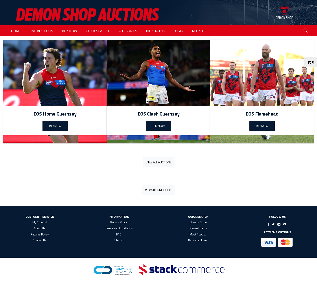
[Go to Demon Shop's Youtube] (284, 224)
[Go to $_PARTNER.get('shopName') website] (284, 13)
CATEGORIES (127, 30)
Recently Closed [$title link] (198, 240)
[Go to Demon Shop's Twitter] (273, 224)
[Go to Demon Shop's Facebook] (268, 224)
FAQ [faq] (119, 234)
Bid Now (159, 125)
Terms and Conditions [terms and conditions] (119, 228)
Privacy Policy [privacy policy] (118, 222)
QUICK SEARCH (97, 30)
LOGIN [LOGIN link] (178, 30)
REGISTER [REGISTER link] (200, 30)
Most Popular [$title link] (198, 234)
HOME (16, 30)
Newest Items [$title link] (198, 228)
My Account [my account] (39, 222)
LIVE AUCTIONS (41, 30)
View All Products (158, 190)
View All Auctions (158, 162)
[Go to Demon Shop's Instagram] (278, 224)
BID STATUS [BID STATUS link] (155, 30)
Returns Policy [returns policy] (40, 234)
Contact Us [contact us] (39, 240)
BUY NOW (69, 30)
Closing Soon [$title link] (198, 222)
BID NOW (55, 125)
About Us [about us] (39, 228)
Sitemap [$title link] (119, 240)
